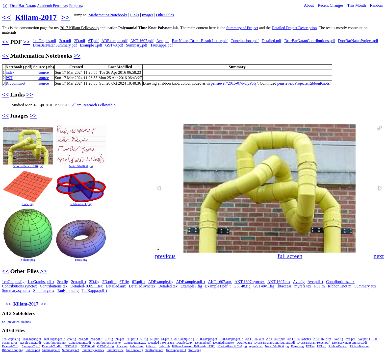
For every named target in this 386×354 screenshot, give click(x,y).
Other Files (165, 15)
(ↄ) (5, 5)
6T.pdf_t (138, 282)
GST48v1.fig (264, 286)
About (309, 5)
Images (147, 15)
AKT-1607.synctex (249, 282)
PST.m (319, 286)
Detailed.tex (168, 286)
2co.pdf (65, 41)
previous (165, 256)
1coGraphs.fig (13, 282)
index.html (137, 346)
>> (65, 17)
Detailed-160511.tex (86, 286)
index (10, 72)
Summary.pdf (137, 45)
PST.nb (321, 346)
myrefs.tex (302, 286)
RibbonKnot (15, 83)
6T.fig (124, 282)
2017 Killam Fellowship (79, 28)
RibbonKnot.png (81, 204)
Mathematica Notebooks (107, 15)
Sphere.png (28, 259)
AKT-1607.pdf (142, 41)
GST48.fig (242, 286)
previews (13, 322)
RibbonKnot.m (340, 286)
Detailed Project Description (294, 28)
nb (3, 322)
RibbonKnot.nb (359, 346)
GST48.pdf (114, 45)
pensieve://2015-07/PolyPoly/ (234, 83)
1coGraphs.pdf (44, 41)
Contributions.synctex (19, 286)
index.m (151, 346)
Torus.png (81, 259)
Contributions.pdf (244, 41)
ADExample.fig (160, 282)
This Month (356, 5)
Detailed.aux (116, 286)
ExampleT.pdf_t (218, 286)
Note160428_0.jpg (81, 166)
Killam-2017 (36, 17)
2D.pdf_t (109, 282)
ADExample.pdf (115, 41)
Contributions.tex (54, 286)
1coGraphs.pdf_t (40, 282)
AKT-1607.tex (278, 282)
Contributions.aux (340, 282)
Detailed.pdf (272, 41)
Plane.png (28, 204)
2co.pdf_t (78, 282)
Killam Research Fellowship (92, 105)
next (379, 256)
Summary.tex (43, 290)
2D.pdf (79, 41)
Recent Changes (330, 5)
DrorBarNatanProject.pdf (358, 41)
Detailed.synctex (142, 286)
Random (376, 5)
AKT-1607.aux (220, 282)
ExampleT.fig (191, 286)
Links (134, 15)
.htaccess (284, 286)
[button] (380, 128)
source (43, 72)
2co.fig (62, 282)
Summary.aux (365, 286)
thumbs (26, 322)
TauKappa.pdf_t (94, 290)
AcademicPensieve (52, 5)
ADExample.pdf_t (190, 282)
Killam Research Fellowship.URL (193, 346)
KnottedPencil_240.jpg (28, 166)
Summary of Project (242, 28)
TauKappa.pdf (161, 45)
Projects (75, 5)
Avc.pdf (162, 41)
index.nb (164, 346)
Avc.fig (299, 282)
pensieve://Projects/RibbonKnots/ (304, 83)
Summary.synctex (16, 290)
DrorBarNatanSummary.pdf (55, 45)
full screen (290, 256)
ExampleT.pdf (91, 45)
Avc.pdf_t (315, 282)
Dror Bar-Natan (22, 5)
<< (6, 17)
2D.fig (94, 282)
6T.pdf (93, 41)
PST (9, 78)
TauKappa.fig (68, 290)
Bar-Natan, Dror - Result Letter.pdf (200, 41)
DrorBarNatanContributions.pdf (309, 41)
